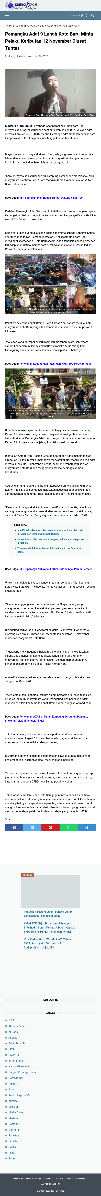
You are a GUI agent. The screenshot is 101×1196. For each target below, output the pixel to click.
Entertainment (16, 1060)
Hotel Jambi (15, 1078)
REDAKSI (18, 1178)
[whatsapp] (69, 827)
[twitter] (32, 827)
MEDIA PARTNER (76, 1178)
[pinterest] (50, 827)
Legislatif (14, 1106)
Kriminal (13, 1101)
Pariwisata (14, 1135)
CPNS (11, 1049)
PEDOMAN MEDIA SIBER (39, 1178)
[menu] (9, 15)
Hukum (12, 1083)
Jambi (12, 1089)
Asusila (12, 1037)
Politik (12, 1147)
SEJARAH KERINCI (50, 1183)
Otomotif (13, 1129)
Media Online (16, 1112)
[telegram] (87, 827)
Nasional (13, 1124)
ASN (11, 1020)
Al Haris (13, 1032)
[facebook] (14, 827)
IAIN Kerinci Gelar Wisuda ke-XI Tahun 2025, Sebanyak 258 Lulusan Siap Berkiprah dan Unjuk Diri (47, 943)
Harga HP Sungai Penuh (22, 1072)
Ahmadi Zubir (16, 1026)
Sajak (11, 1158)
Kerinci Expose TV (19, 1095)
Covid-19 (13, 1055)
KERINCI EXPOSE (55, 1190)
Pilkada (12, 1141)
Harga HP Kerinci (18, 1066)
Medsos (13, 1118)
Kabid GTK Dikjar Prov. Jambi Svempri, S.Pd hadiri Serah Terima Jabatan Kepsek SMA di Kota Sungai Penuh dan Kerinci (49, 927)
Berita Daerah (16, 1043)
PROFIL (59, 1178)
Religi (11, 1152)
